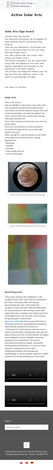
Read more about (12, 321)
